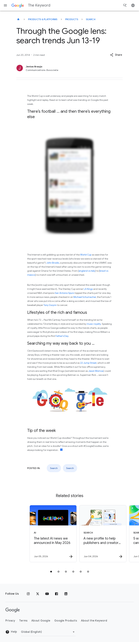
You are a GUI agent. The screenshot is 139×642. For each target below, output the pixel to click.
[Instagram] (28, 594)
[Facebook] (56, 594)
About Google (40, 620)
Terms (23, 620)
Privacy (10, 620)
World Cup (85, 254)
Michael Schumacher (84, 296)
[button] (116, 55)
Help (11, 632)
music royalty (94, 323)
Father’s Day (61, 335)
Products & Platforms (42, 19)
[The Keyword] (18, 19)
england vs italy (87, 270)
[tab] (51, 571)
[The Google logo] (12, 610)
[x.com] (38, 594)
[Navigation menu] (5, 5)
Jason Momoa (95, 370)
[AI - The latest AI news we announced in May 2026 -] (44, 533)
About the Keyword (94, 620)
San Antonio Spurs (64, 292)
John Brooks (52, 262)
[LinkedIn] (66, 594)
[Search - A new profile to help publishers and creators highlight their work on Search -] (94, 533)
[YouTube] (47, 594)
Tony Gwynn (50, 305)
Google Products (65, 620)
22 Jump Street (88, 362)
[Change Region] (48, 632)
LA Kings (88, 288)
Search (90, 19)
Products (71, 19)
